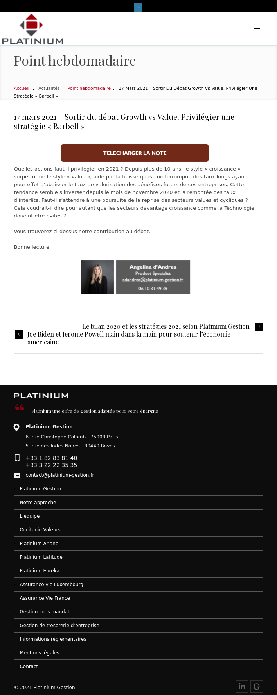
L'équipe (30, 516)
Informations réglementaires (53, 639)
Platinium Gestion (40, 489)
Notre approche (38, 502)
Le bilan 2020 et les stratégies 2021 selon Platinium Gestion (166, 326)
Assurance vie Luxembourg (51, 584)
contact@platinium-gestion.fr (59, 475)
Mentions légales (39, 653)
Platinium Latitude (41, 557)
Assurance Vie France (45, 598)
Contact (29, 666)
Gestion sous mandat (44, 612)
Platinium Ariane (39, 543)
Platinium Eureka (39, 571)
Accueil (21, 88)
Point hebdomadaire (89, 88)
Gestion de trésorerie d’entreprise (59, 625)
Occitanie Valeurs (40, 530)
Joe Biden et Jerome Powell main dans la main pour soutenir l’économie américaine (128, 338)
